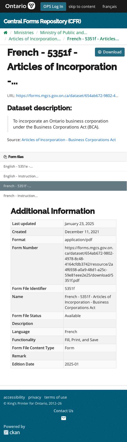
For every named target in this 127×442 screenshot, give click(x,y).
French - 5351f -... (17, 186)
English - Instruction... (21, 176)
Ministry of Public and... (63, 32)
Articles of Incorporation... (35, 38)
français (110, 6)
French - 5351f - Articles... (93, 38)
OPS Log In (53, 6)
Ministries (24, 32)
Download (110, 52)
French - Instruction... (21, 195)
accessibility (14, 397)
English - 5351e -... (18, 166)
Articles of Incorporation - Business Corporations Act (69, 139)
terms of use (55, 397)
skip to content (82, 6)
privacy (34, 397)
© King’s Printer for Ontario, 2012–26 (33, 403)
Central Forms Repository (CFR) (42, 21)
